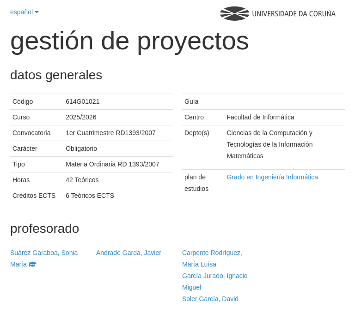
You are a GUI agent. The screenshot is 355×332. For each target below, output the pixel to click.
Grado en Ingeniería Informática (272, 177)
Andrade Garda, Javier (128, 252)
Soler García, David (210, 298)
